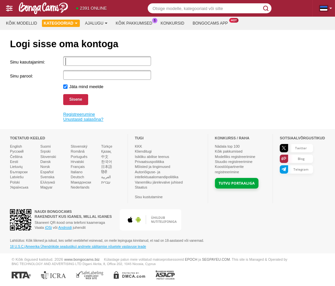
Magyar (46, 187)
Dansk (45, 162)
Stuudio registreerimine (233, 162)
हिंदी (104, 172)
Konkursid (172, 23)
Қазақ (106, 151)
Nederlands (80, 187)
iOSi (48, 227)
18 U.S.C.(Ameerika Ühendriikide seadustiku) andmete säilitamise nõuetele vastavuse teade (78, 246)
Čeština (16, 157)
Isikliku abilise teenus (152, 157)
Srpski (45, 151)
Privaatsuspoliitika (149, 162)
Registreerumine (79, 114)
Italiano (77, 172)
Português (79, 157)
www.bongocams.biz (82, 259)
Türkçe (106, 146)
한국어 (106, 162)
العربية (106, 177)
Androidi (65, 227)
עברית (105, 182)
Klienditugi (143, 151)
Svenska (47, 177)
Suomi (45, 146)
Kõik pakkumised (136, 23)
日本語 (106, 167)
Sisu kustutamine (149, 197)
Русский (17, 151)
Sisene (75, 99)
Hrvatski (77, 162)
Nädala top (227, 146)
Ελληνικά (47, 182)
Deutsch (77, 177)
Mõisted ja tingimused (152, 167)
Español (47, 172)
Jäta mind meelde (86, 86)
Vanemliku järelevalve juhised (159, 182)
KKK (138, 146)
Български (19, 172)
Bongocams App (212, 23)
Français (78, 167)
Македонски (81, 182)
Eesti (14, 162)
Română (78, 151)
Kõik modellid (21, 23)
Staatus (141, 187)
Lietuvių (16, 167)
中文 (104, 157)
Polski (15, 182)
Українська (19, 187)
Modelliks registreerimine (235, 157)
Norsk (45, 167)
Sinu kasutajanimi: (27, 62)
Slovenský (79, 146)
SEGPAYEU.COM (216, 259)
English (16, 146)
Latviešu (17, 177)
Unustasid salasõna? (83, 119)
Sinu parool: (21, 75)
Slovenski (48, 157)
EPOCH (191, 259)
